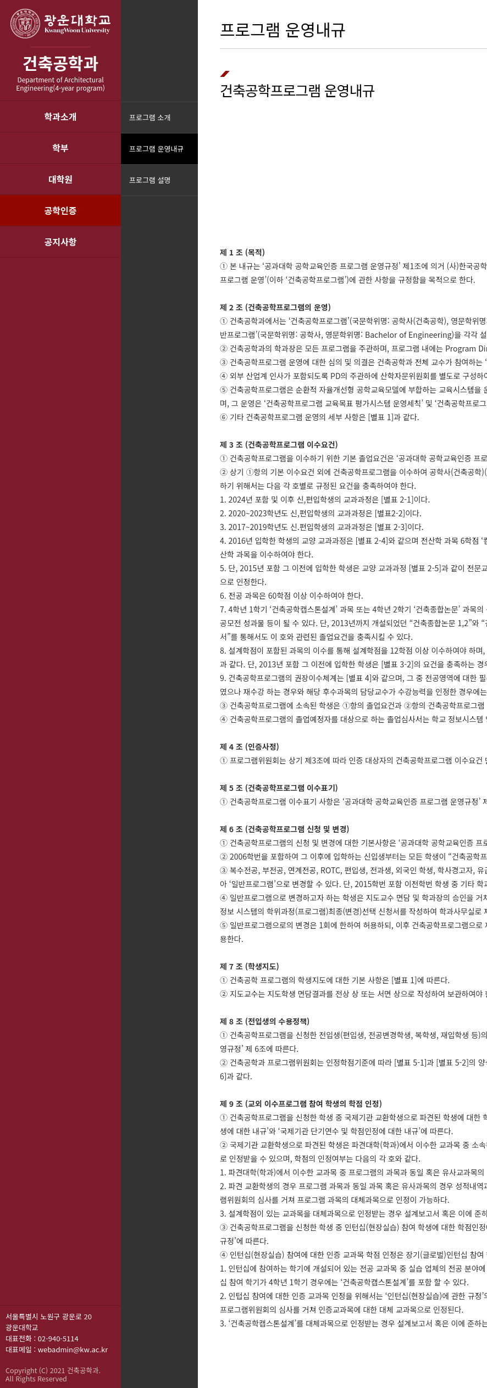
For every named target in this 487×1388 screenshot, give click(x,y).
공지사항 (61, 241)
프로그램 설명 (149, 180)
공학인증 (61, 210)
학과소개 (61, 116)
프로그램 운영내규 (156, 148)
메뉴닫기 (188, 187)
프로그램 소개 (149, 117)
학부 (60, 147)
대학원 (60, 179)
